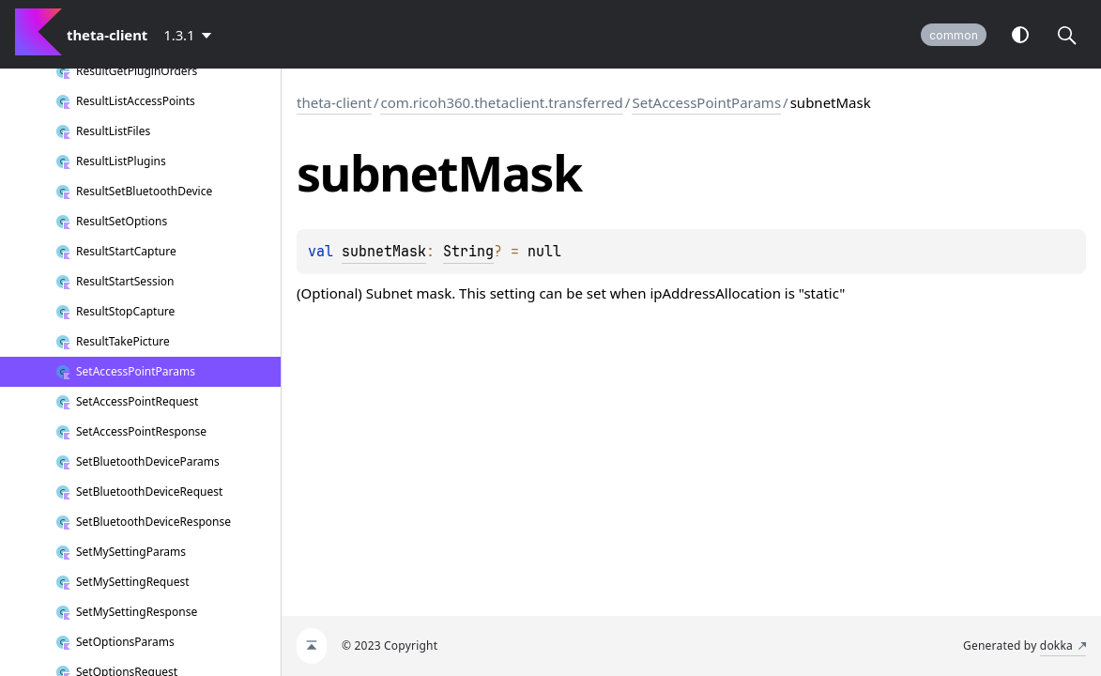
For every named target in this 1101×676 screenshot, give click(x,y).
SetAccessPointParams (706, 102)
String (468, 251)
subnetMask (384, 251)
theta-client (334, 102)
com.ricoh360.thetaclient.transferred (501, 102)
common (953, 35)
